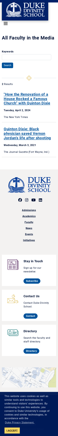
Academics (29, 216)
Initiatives (29, 240)
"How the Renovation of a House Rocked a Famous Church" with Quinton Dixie (27, 98)
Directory (32, 350)
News (29, 228)
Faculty (29, 222)
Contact (32, 315)
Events (29, 234)
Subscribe (33, 280)
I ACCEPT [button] (12, 430)
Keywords (8, 51)
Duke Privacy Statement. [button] (19, 422)
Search (7, 65)
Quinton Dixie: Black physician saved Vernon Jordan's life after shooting (27, 133)
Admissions (29, 210)
